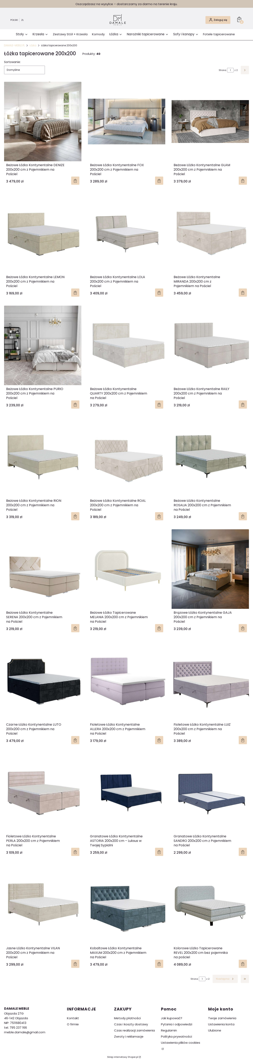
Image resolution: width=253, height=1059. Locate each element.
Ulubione (214, 1030)
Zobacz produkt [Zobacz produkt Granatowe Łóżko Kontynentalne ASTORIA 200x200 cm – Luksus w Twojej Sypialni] (159, 852)
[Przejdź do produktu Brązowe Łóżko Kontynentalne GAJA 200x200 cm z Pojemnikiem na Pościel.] (210, 569)
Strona (222, 70)
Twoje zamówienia (222, 1018)
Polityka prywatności (176, 1036)
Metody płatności (127, 1018)
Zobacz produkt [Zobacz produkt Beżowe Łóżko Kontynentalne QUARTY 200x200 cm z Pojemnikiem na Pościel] (159, 404)
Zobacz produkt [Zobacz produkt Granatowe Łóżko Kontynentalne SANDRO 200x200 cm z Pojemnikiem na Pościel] (243, 852)
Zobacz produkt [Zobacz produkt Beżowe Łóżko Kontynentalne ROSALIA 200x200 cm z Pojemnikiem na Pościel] (243, 516)
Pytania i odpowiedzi (176, 1024)
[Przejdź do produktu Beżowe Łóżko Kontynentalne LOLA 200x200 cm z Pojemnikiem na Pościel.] (126, 233)
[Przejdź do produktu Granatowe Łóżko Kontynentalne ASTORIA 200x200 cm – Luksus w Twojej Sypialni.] (126, 792)
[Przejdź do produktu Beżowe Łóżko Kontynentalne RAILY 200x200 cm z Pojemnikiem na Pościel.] (210, 345)
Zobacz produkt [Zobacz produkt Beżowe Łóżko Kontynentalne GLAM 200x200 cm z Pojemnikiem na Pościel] (243, 181)
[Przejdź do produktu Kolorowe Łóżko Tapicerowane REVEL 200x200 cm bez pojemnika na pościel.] (210, 904)
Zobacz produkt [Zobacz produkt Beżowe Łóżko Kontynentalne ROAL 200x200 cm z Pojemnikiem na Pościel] (159, 516)
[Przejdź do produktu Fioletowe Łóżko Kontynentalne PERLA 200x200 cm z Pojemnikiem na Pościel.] (42, 792)
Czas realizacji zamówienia (134, 1030)
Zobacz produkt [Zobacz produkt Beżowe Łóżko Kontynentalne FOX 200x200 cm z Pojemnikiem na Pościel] (159, 181)
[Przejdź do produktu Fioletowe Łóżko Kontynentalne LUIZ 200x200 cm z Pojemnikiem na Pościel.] (210, 681)
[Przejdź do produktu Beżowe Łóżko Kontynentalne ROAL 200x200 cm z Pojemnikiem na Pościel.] (126, 457)
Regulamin (169, 1030)
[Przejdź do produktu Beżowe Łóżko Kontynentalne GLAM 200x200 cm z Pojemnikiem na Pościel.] (210, 121)
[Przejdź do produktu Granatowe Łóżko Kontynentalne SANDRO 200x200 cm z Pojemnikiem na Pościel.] (210, 792)
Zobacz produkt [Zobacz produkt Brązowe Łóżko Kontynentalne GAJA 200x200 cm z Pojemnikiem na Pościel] (243, 628)
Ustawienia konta (221, 1024)
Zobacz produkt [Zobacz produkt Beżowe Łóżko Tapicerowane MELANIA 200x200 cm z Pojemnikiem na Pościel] (159, 628)
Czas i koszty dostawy (131, 1024)
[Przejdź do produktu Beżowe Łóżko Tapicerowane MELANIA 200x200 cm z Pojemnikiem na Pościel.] (126, 569)
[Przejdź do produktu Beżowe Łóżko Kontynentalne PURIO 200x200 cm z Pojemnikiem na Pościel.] (42, 345)
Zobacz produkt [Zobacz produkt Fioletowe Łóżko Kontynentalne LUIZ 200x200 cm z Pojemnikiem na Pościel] (243, 740)
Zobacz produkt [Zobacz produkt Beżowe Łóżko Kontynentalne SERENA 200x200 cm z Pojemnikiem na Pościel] (75, 628)
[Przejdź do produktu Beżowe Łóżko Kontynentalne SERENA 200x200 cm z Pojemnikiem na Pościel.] (42, 569)
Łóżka (33, 45)
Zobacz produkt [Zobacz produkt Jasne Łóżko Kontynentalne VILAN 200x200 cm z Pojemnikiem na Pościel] (75, 964)
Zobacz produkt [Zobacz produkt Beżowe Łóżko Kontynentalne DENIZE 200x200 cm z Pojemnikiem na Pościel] (75, 181)
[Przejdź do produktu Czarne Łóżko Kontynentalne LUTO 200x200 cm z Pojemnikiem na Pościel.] (42, 681)
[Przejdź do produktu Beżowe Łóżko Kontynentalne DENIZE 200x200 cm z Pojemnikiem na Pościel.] (42, 121)
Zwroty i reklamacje (128, 1036)
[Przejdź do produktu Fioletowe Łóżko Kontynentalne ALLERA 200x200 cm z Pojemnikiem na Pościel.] (126, 681)
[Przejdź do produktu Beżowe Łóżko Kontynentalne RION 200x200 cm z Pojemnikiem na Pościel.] (42, 457)
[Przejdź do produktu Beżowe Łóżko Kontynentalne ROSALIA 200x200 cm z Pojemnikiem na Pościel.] (210, 457)
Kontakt (73, 1018)
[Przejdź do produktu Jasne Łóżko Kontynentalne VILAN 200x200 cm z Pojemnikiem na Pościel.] (42, 904)
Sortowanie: (12, 62)
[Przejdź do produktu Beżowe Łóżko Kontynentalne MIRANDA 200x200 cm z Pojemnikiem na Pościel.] (210, 233)
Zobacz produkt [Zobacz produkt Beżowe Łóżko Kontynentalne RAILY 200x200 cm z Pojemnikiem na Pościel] (243, 404)
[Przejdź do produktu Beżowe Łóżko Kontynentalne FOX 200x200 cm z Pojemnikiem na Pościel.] (126, 121)
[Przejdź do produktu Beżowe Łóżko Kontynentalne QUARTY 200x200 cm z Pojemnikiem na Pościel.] (126, 345)
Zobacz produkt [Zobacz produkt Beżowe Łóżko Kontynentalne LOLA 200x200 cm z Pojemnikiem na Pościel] (159, 293)
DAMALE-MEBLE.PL (14, 45)
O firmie (73, 1024)
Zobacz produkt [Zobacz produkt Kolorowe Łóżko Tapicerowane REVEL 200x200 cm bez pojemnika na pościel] (243, 964)
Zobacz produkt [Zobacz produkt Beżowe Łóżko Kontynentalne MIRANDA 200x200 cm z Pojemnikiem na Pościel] (243, 293)
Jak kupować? (171, 1018)
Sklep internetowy (122, 1057)
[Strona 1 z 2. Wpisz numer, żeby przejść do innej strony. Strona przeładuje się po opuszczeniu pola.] (230, 70)
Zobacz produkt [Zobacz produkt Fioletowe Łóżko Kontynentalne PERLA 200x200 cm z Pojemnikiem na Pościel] (75, 852)
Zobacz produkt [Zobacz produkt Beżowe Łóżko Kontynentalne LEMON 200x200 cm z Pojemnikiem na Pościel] (75, 293)
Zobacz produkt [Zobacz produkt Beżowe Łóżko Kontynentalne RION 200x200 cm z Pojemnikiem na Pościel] (75, 516)
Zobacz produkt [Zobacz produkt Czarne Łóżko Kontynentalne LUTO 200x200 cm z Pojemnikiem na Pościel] (75, 740)
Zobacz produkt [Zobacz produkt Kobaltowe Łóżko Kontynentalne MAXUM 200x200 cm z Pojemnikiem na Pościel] (159, 964)
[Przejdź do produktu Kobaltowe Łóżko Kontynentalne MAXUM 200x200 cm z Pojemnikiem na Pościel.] (126, 904)
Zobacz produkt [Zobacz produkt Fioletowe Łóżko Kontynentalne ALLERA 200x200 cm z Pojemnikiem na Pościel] (159, 740)
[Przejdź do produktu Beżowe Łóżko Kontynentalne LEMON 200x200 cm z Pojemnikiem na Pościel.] (42, 233)
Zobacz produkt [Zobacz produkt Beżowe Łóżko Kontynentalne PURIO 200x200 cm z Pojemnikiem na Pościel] (75, 404)
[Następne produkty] (225, 979)
